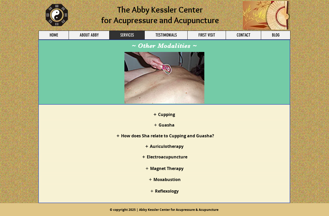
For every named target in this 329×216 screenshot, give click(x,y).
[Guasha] (164, 125)
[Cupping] (164, 114)
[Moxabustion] (165, 179)
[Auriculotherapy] (164, 146)
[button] (164, 78)
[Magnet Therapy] (164, 168)
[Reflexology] (164, 191)
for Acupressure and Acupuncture (160, 20)
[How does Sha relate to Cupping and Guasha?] (165, 135)
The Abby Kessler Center (160, 9)
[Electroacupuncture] (165, 157)
